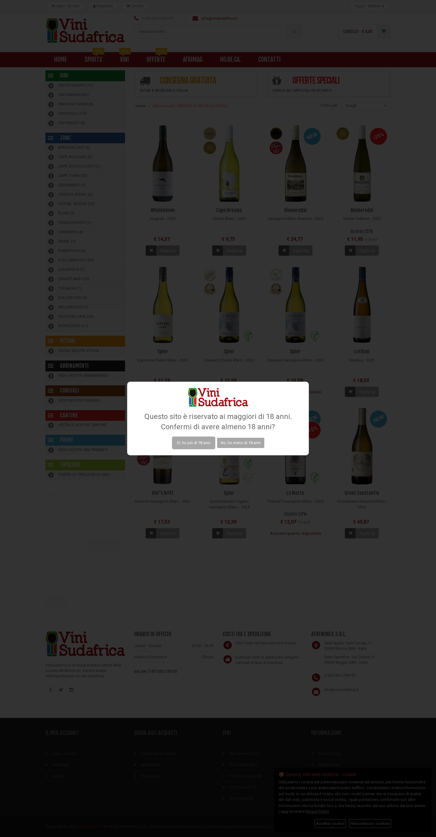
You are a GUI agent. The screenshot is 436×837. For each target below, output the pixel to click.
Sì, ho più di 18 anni (193, 442)
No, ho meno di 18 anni (241, 442)
